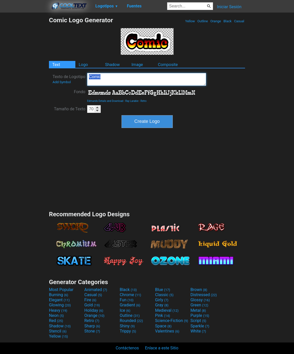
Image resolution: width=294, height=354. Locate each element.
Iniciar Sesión (229, 6)
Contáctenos (127, 348)
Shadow (112, 64)
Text (56, 64)
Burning (58, 294)
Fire (90, 299)
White (198, 331)
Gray (161, 305)
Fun (127, 299)
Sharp (92, 326)
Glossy (200, 299)
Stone (92, 331)
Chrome (130, 294)
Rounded (131, 320)
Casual (239, 21)
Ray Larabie (132, 101)
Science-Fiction (171, 320)
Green (199, 305)
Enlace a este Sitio (161, 348)
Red (56, 320)
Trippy (128, 331)
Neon (56, 315)
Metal (198, 310)
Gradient (130, 305)
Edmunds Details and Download (105, 101)
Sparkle (199, 326)
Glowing (60, 305)
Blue (162, 289)
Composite (168, 64)
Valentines (167, 331)
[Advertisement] (24, 93)
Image (137, 64)
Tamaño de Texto (69, 108)
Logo (83, 64)
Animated (95, 289)
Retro (143, 101)
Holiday (93, 310)
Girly (161, 299)
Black (227, 21)
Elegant (59, 299)
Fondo (79, 91)
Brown (198, 289)
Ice (125, 310)
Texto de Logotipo (69, 79)
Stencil (57, 331)
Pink (162, 315)
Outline (203, 21)
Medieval (167, 310)
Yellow (190, 21)
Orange (215, 21)
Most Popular (61, 289)
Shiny (127, 326)
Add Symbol (62, 82)
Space (163, 326)
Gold (92, 305)
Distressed (203, 294)
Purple (199, 315)
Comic (146, 79)
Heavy (58, 310)
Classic (164, 294)
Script (198, 320)
